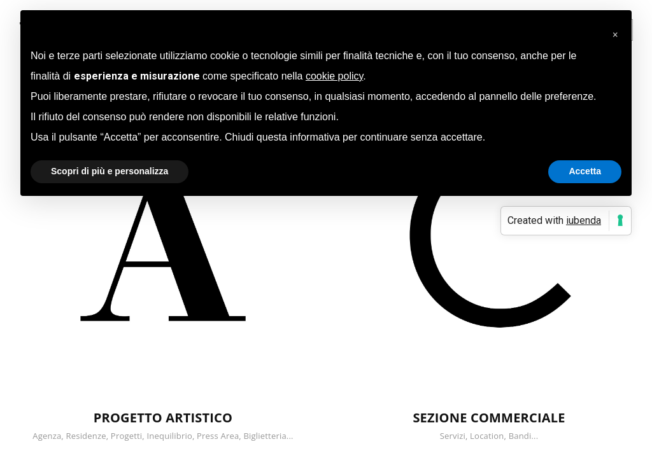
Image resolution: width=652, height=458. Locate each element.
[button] (615, 30)
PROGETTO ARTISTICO (163, 417)
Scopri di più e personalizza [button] (109, 171)
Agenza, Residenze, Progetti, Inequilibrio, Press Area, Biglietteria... (162, 435)
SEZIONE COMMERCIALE (489, 417)
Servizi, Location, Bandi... (489, 435)
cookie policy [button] (334, 76)
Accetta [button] (585, 171)
